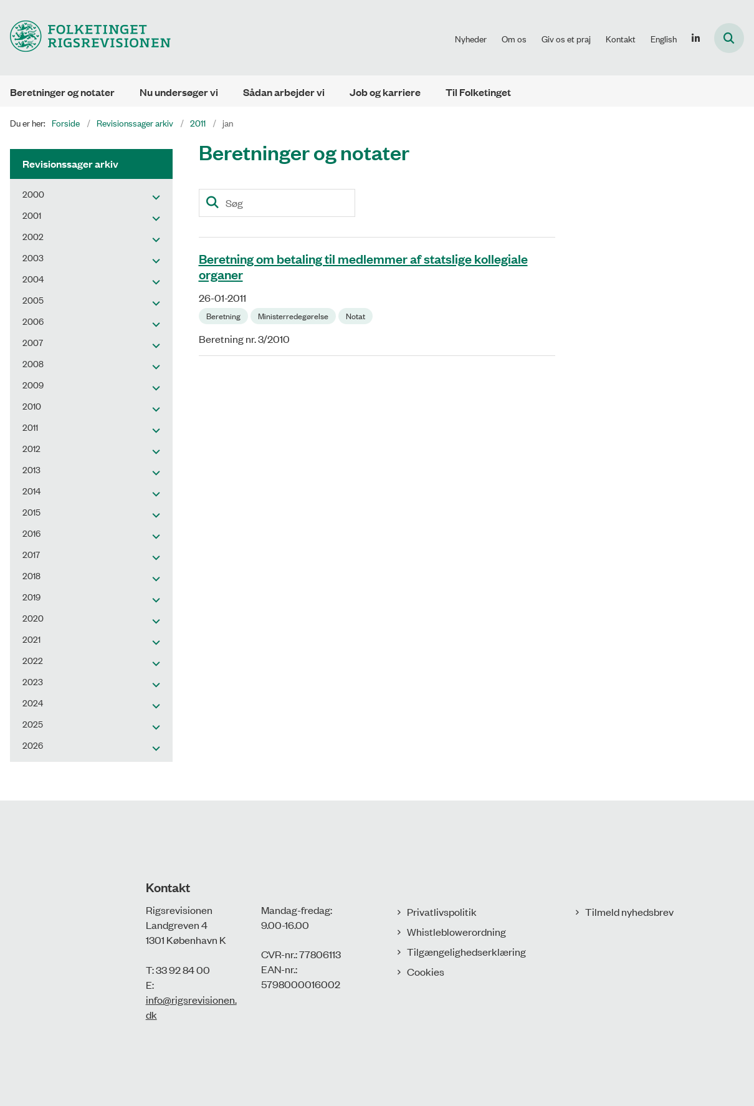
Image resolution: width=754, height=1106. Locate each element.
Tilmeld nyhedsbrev (629, 911)
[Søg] (277, 203)
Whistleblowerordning (456, 931)
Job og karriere (385, 92)
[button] (153, 196)
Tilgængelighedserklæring (466, 951)
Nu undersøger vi (179, 92)
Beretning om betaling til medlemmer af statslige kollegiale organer (363, 265)
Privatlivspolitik (442, 911)
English (664, 39)
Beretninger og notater (62, 92)
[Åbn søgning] (729, 38)
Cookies (425, 971)
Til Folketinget (478, 92)
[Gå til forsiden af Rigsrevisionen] (85, 37)
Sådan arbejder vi (284, 92)
